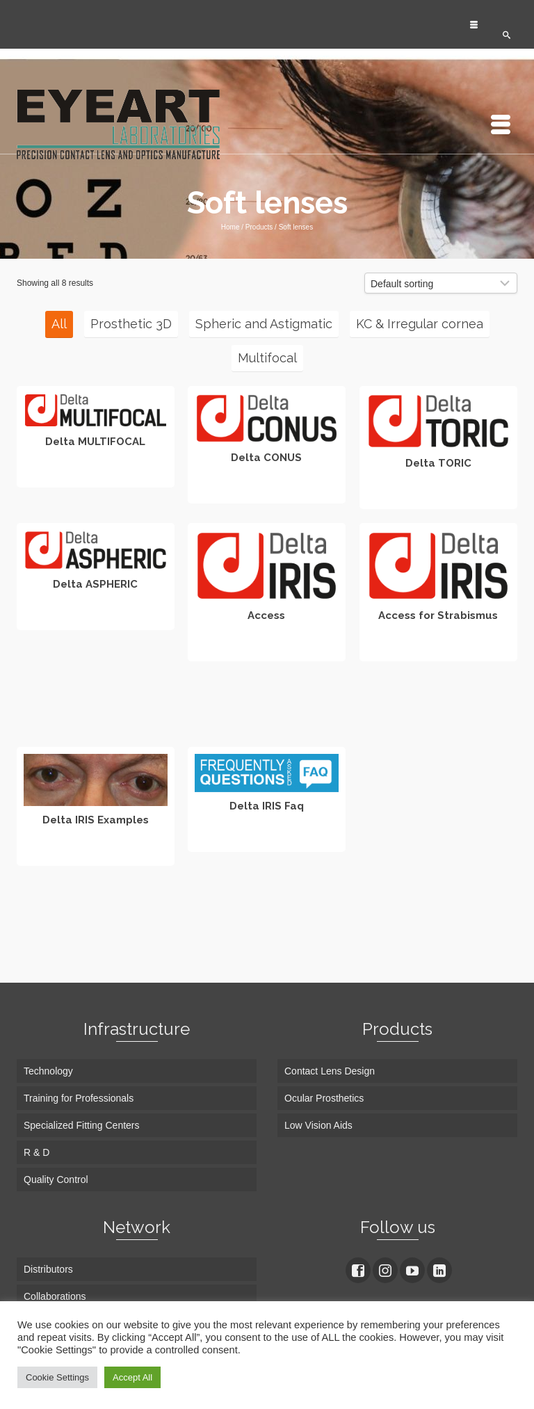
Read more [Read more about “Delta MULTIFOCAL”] (95, 475)
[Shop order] (440, 283)
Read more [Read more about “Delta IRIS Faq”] (266, 839)
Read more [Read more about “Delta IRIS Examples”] (95, 853)
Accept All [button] (132, 1377)
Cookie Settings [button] (57, 1377)
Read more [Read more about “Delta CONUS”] (266, 491)
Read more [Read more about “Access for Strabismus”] (438, 649)
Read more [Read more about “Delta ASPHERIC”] (95, 617)
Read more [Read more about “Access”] (266, 649)
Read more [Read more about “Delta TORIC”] (438, 496)
